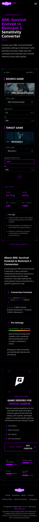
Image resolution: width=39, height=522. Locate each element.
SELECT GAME (10, 98)
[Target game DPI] (19, 170)
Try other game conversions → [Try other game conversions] (19, 244)
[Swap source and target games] (19, 176)
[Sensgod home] (7, 4)
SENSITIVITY (8, 109)
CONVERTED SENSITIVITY (12, 158)
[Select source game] (19, 102)
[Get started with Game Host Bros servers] (21, 447)
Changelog (33, 499)
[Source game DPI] (19, 120)
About (23, 495)
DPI (5, 117)
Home (7, 495)
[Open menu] (35, 3)
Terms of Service (20, 499)
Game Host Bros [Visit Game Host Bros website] (19, 509)
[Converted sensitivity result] (19, 161)
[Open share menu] (30, 72)
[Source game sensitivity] (19, 112)
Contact (31, 495)
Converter (16, 495)
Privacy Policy (7, 499)
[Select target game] (19, 151)
